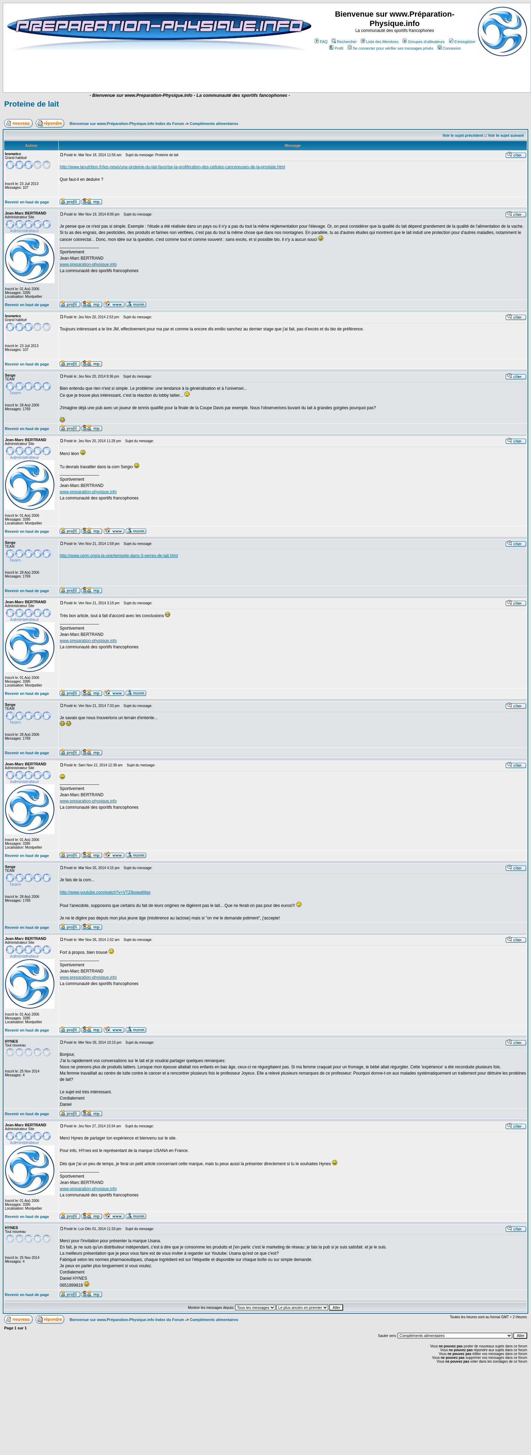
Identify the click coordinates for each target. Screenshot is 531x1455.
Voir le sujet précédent (462, 135)
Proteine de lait (31, 104)
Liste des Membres (379, 42)
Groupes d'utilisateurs (424, 42)
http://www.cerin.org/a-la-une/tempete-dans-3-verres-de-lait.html (119, 555)
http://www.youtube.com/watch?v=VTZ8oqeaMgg (105, 892)
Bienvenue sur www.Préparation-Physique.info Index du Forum (126, 123)
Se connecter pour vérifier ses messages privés (390, 48)
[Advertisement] (139, 71)
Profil (336, 48)
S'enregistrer (462, 42)
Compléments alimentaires (214, 123)
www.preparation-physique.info (88, 264)
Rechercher (344, 42)
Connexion (449, 48)
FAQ (321, 42)
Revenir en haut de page (27, 202)
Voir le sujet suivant (506, 135)
